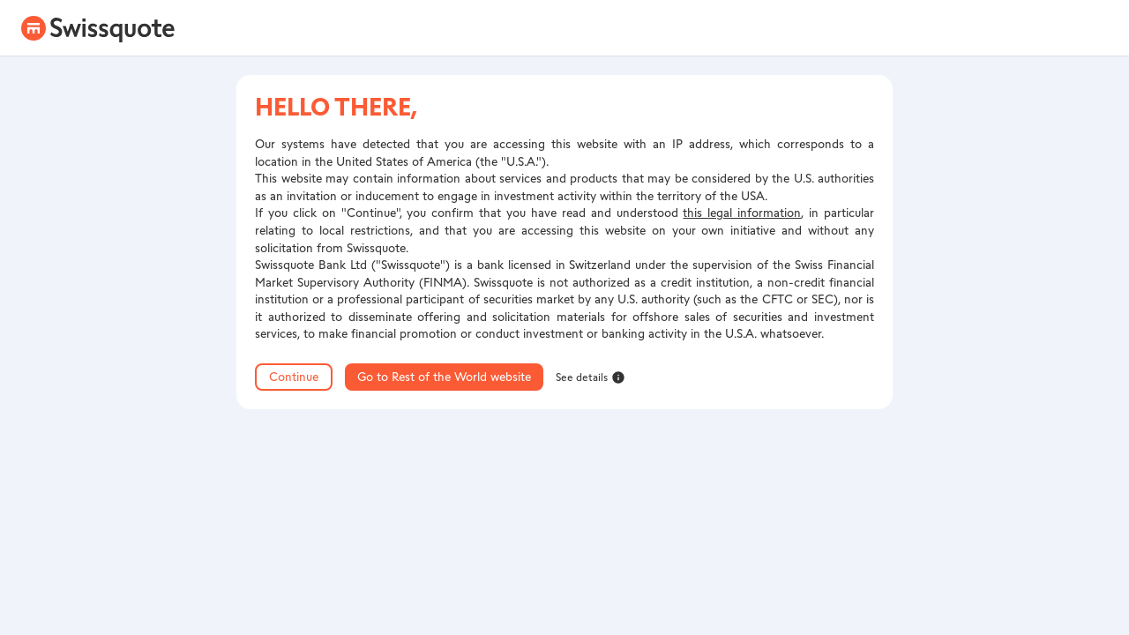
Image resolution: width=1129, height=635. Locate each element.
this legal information (742, 212)
